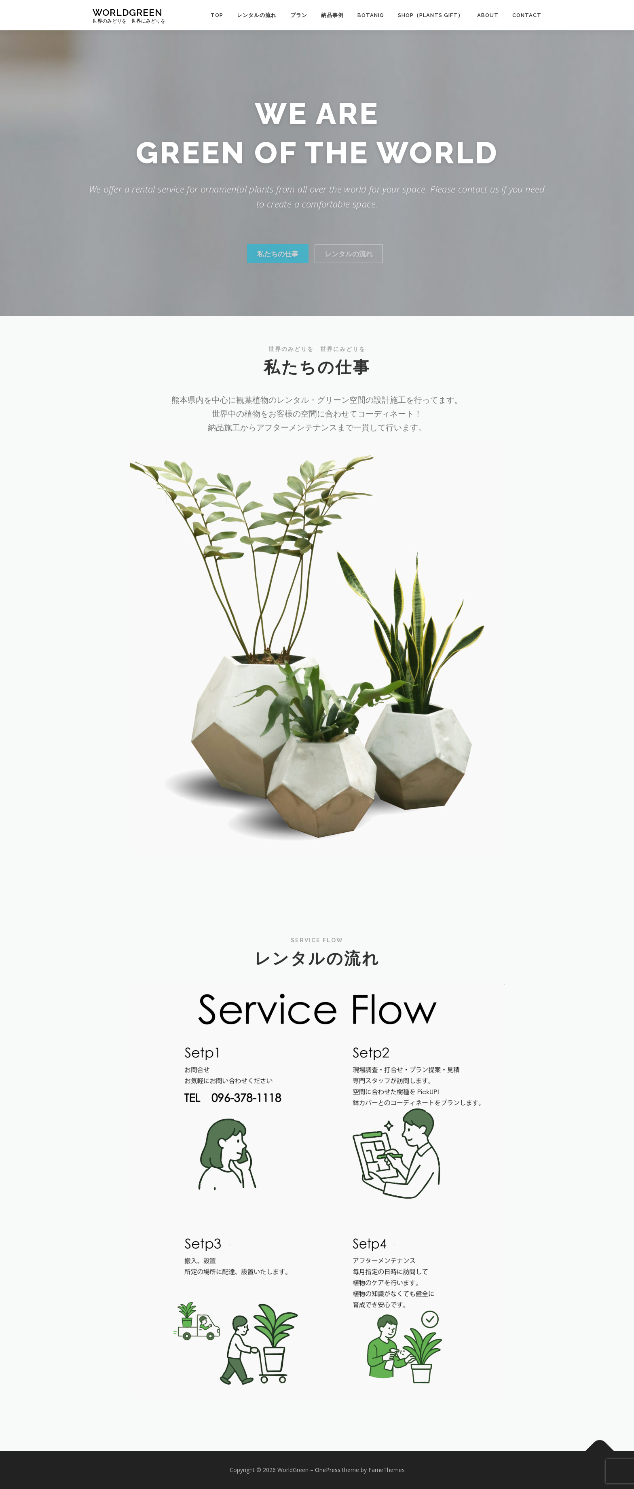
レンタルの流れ (257, 15)
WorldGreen (128, 12)
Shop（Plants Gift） (430, 15)
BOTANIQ (370, 15)
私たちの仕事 (277, 273)
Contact (526, 15)
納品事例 (332, 15)
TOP (217, 15)
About (488, 15)
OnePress (327, 1470)
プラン (298, 15)
